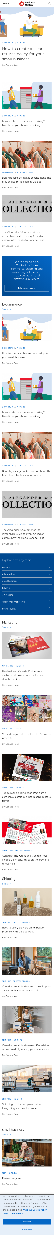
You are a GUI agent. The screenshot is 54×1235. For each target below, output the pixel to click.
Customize (27, 1230)
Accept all (27, 1222)
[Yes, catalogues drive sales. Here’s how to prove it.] (27, 709)
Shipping (6, 922)
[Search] (49, 3)
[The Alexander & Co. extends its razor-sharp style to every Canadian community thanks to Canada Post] (27, 210)
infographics (8, 574)
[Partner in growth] (27, 1154)
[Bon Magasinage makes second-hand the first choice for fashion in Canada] (27, 155)
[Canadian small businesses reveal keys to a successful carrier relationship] (27, 962)
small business (9, 581)
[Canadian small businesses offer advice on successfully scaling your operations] (27, 1021)
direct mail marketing (13, 601)
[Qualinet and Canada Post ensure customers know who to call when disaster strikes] (27, 647)
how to (6, 588)
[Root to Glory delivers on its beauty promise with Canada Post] (27, 903)
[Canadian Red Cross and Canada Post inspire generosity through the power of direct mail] (27, 831)
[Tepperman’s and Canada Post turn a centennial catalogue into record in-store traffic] (27, 768)
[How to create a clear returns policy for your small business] (27, 57)
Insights (21, 43)
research (6, 567)
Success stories (25, 172)
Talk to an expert (27, 288)
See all (5, 309)
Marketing (7, 666)
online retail (8, 594)
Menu (6, 3)
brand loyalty (9, 608)
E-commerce (8, 43)
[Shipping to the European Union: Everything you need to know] (27, 1079)
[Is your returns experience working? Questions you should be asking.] (27, 96)
